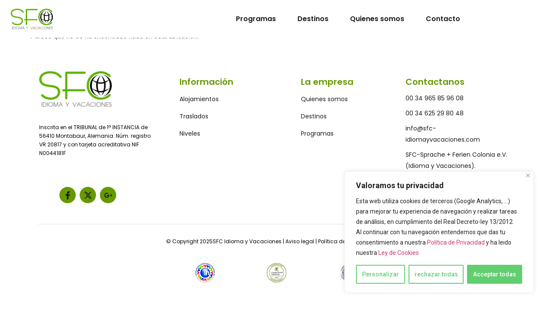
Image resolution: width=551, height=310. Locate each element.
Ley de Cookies (398, 252)
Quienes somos (377, 19)
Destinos (312, 19)
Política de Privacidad (456, 242)
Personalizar (380, 274)
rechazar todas (436, 274)
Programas (256, 19)
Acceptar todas (494, 274)
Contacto (443, 19)
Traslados (194, 116)
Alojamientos (199, 99)
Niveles (190, 133)
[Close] (528, 175)
